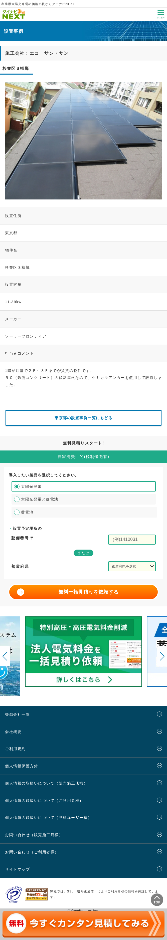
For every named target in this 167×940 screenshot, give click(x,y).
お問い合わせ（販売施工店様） (34, 835)
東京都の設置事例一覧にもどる (83, 418)
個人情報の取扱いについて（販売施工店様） (46, 783)
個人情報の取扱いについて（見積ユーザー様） (48, 817)
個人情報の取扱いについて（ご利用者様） (44, 800)
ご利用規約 (15, 749)
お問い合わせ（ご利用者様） (32, 852)
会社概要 (13, 732)
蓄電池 (27, 512)
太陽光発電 (31, 486)
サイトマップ (17, 869)
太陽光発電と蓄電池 (39, 499)
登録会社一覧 (17, 714)
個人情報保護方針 (21, 766)
